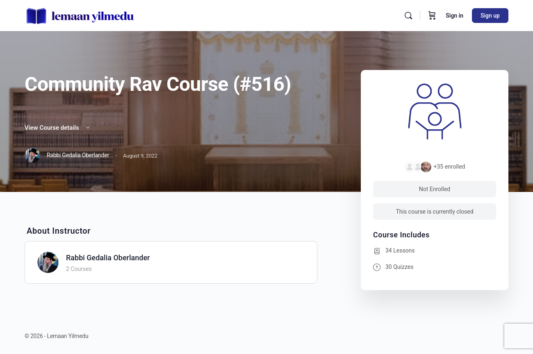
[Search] (408, 15)
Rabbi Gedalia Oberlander (108, 257)
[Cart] (432, 15)
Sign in (454, 15)
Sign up (490, 15)
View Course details (58, 127)
